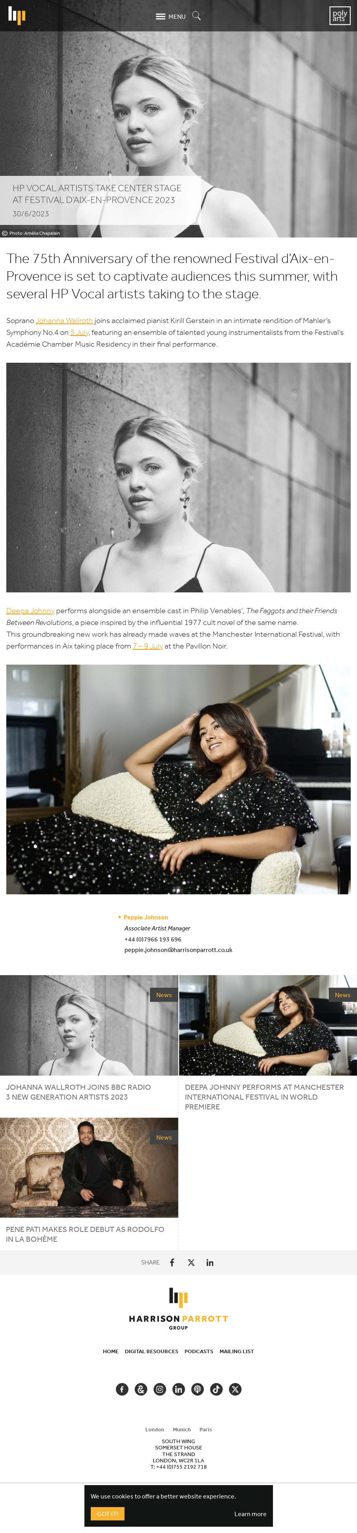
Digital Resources (151, 1351)
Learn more (250, 1513)
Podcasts (199, 1351)
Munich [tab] (182, 1429)
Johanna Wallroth (64, 320)
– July (148, 645)
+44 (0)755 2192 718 (181, 1466)
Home (111, 1351)
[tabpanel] (178, 1453)
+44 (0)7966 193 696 (152, 939)
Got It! (107, 1514)
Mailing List (237, 1351)
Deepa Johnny (30, 610)
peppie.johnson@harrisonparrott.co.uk (178, 949)
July (79, 332)
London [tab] (154, 1429)
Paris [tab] (206, 1429)
